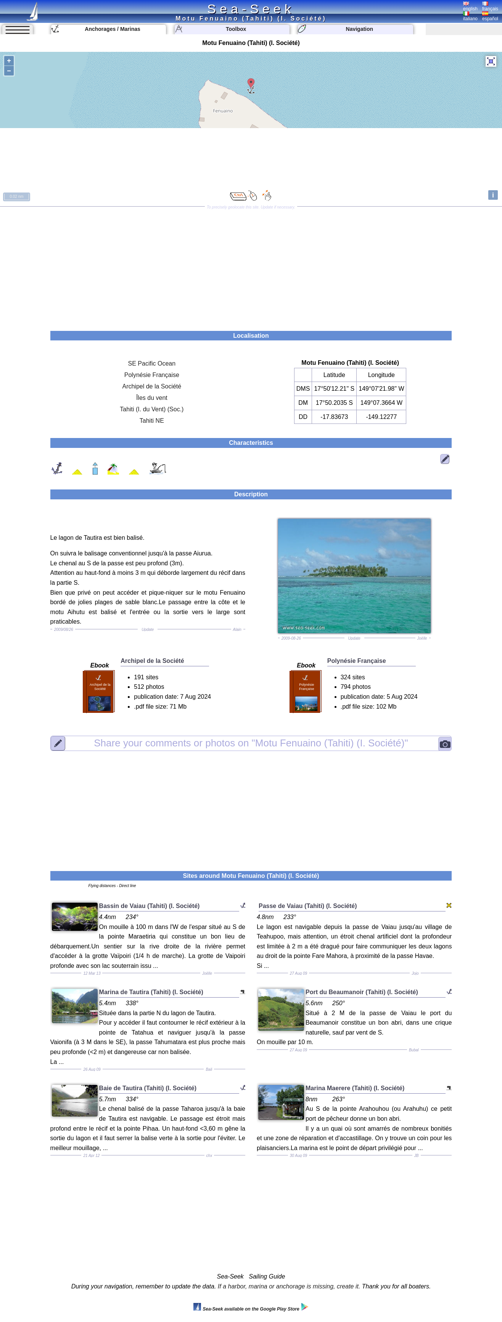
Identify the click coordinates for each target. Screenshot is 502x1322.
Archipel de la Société (151, 386)
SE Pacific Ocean (152, 363)
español (490, 16)
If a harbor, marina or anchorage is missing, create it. (289, 1286)
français (490, 6)
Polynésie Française (151, 375)
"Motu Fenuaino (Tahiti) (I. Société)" (251, 743)
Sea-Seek (250, 9)
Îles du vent (151, 398)
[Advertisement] (251, 266)
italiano (470, 16)
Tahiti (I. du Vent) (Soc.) (151, 409)
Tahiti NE (152, 420)
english (470, 6)
